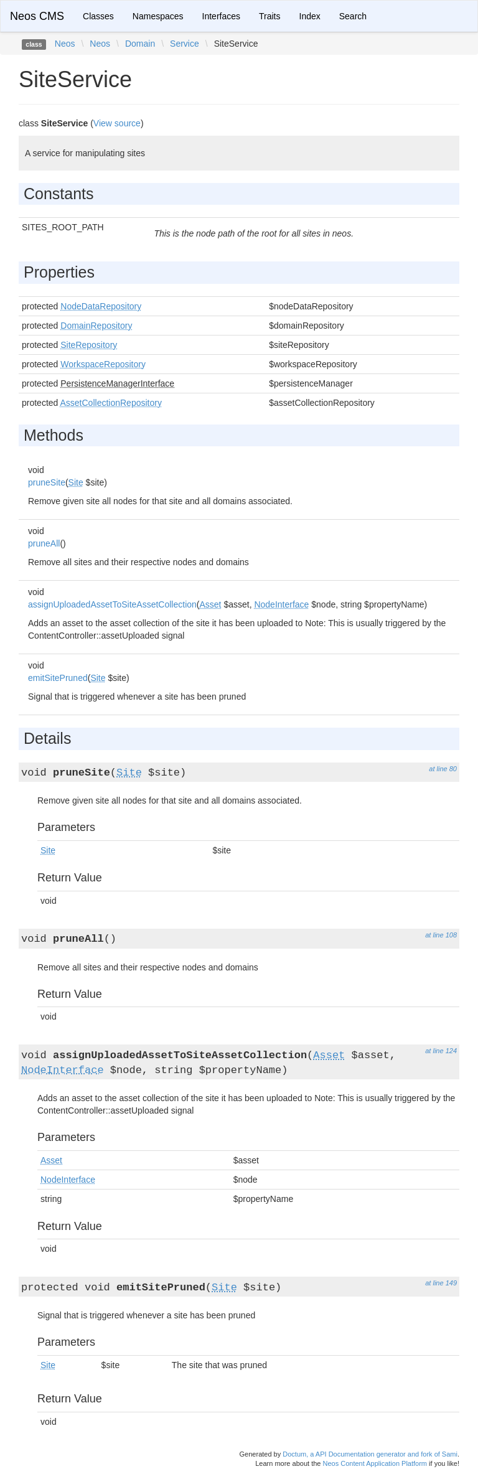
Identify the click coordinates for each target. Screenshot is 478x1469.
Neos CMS (37, 16)
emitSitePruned (58, 678)
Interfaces (221, 16)
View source (117, 123)
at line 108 (441, 935)
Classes (98, 16)
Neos (65, 44)
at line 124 (441, 1050)
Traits (269, 16)
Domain (140, 44)
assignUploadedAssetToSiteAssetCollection (112, 604)
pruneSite (46, 482)
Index (310, 16)
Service (184, 44)
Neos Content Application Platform (374, 1463)
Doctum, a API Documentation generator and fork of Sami (370, 1454)
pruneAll (44, 543)
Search (353, 16)
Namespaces (158, 16)
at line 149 (441, 1283)
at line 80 (443, 768)
